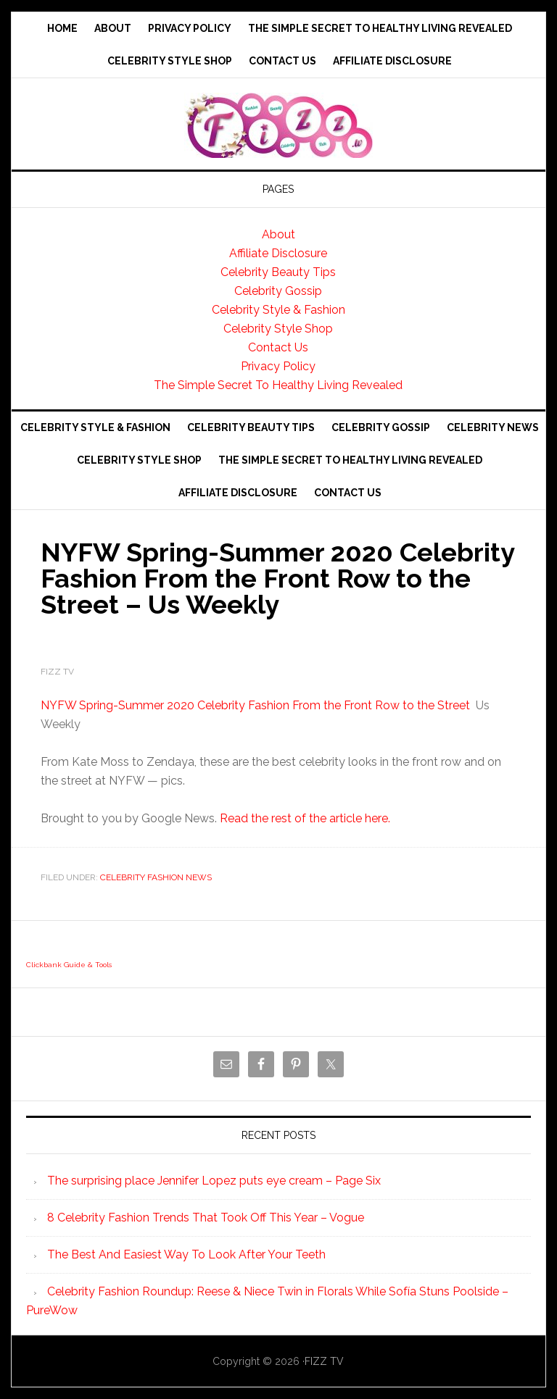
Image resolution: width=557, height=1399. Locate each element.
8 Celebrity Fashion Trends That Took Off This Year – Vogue (205, 1217)
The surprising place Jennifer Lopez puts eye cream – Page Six (214, 1180)
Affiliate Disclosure (278, 253)
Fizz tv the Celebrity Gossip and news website (278, 125)
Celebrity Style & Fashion (278, 310)
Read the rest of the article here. (305, 818)
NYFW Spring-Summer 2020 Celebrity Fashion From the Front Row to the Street (255, 705)
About (278, 234)
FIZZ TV (324, 1361)
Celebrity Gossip (278, 291)
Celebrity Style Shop (278, 328)
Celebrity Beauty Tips (278, 272)
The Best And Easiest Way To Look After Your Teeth (186, 1254)
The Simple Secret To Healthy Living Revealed (278, 385)
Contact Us (278, 347)
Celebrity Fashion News (156, 877)
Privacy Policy (278, 366)
